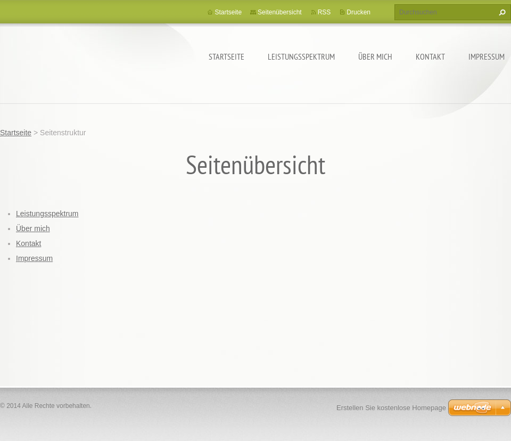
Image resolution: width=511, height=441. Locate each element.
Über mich (375, 56)
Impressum (486, 56)
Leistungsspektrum (301, 56)
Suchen (501, 12)
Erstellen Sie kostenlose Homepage (391, 408)
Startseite (226, 56)
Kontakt (430, 56)
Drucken (358, 12)
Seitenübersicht (280, 12)
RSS (324, 12)
